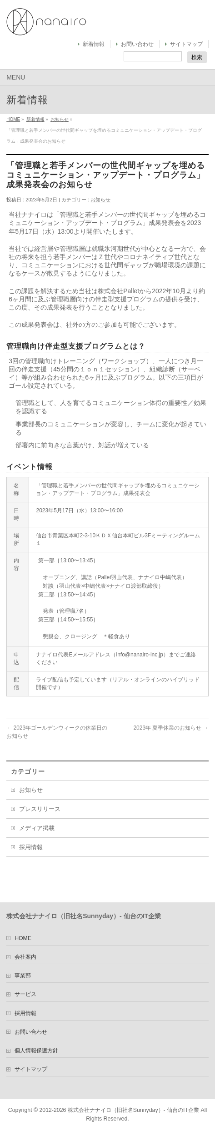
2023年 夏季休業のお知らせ (170, 728)
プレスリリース (39, 809)
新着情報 (94, 44)
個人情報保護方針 (36, 1050)
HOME (13, 119)
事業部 (23, 975)
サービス (25, 994)
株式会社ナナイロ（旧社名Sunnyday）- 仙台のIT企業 (133, 1110)
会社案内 (25, 957)
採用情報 (31, 847)
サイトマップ (186, 44)
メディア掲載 (37, 828)
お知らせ (59, 119)
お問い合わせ (137, 44)
